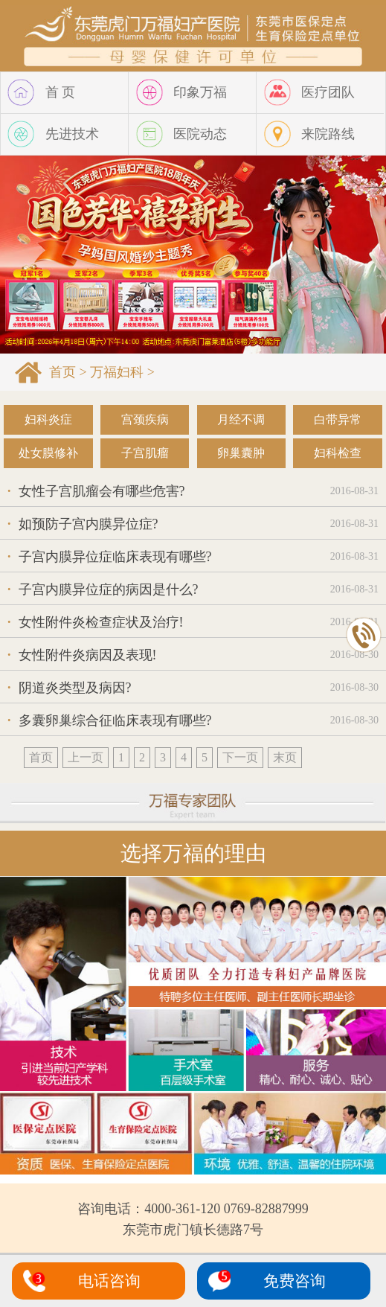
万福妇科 (117, 372)
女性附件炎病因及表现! (82, 655)
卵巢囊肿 (241, 453)
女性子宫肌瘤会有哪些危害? (96, 491)
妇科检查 (337, 453)
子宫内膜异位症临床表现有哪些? (109, 556)
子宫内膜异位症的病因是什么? (103, 589)
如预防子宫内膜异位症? (82, 524)
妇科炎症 (48, 419)
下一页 (240, 757)
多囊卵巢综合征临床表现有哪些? (109, 720)
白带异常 (337, 419)
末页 (285, 757)
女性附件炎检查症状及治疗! (95, 622)
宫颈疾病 (145, 419)
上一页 (85, 757)
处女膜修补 (48, 453)
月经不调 (241, 419)
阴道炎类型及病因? (69, 687)
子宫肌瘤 (145, 453)
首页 (62, 372)
